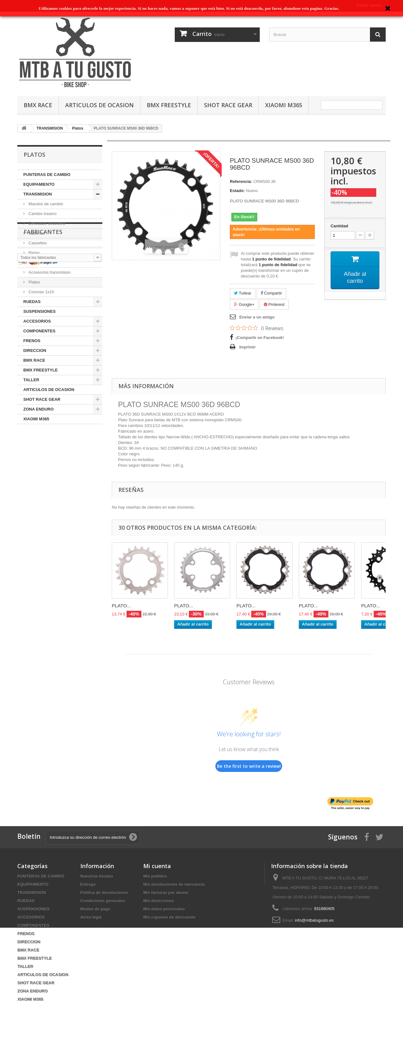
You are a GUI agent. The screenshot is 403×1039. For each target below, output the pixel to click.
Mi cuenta (157, 866)
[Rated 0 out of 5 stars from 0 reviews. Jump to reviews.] (256, 328)
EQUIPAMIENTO (38, 184)
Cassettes (37, 243)
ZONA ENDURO (38, 409)
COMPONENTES (39, 331)
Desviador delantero (46, 223)
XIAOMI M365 (283, 105)
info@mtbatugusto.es (314, 920)
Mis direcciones (158, 900)
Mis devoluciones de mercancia (174, 884)
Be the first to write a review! (249, 766)
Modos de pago (95, 909)
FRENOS (31, 340)
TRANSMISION (37, 194)
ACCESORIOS (37, 321)
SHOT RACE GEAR (228, 105)
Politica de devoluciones (104, 892)
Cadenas (36, 233)
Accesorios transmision (49, 272)
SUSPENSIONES (39, 311)
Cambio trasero (41, 213)
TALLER (31, 379)
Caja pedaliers (41, 262)
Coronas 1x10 (40, 291)
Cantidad (339, 226)
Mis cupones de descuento (169, 917)
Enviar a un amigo (257, 317)
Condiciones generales (102, 900)
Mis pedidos (155, 876)
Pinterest (274, 304)
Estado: (237, 190)
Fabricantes (43, 443)
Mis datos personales (164, 909)
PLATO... (121, 605)
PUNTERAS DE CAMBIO (47, 174)
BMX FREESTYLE (169, 105)
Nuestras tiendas (96, 876)
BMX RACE (38, 105)
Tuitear (242, 293)
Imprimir (247, 347)
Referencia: (241, 181)
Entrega (87, 884)
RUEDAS (32, 301)
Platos (33, 282)
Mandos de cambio (45, 203)
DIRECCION (34, 350)
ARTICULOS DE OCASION (99, 105)
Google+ (244, 304)
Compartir (271, 293)
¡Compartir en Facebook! (260, 337)
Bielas (33, 252)
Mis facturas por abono (165, 892)
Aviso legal (91, 917)
